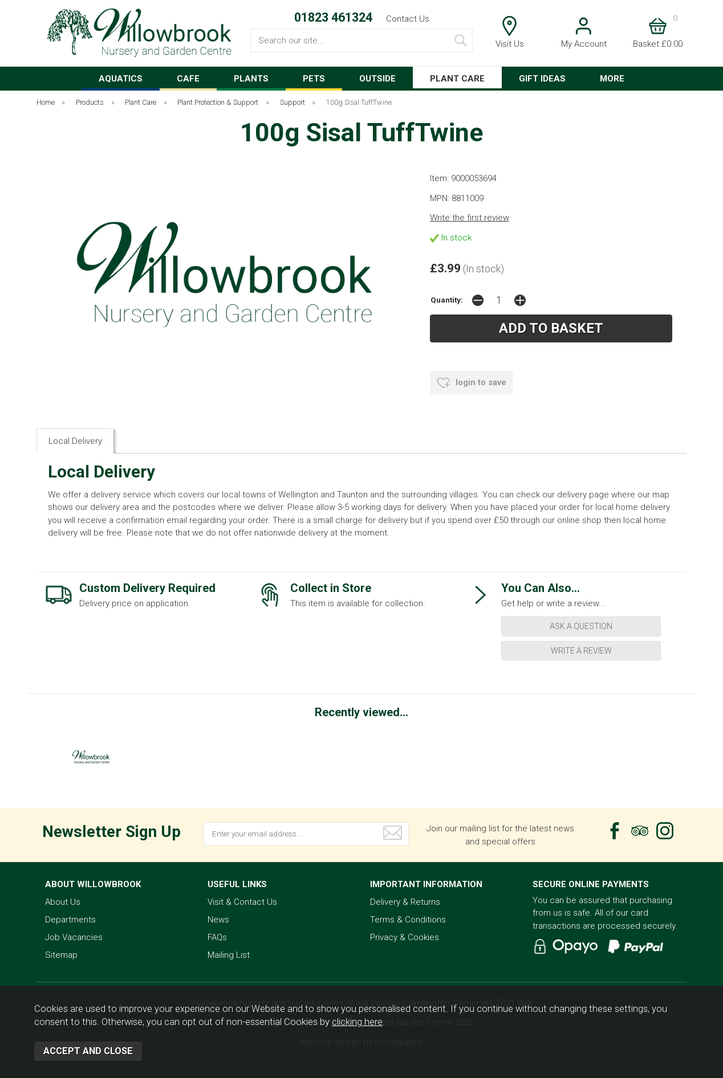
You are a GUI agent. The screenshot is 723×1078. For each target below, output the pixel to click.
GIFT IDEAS (542, 79)
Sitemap (61, 955)
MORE (612, 79)
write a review (581, 650)
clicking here (357, 1021)
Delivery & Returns (405, 902)
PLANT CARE (457, 79)
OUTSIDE (377, 79)
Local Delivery (75, 441)
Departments (70, 919)
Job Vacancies (74, 937)
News (218, 919)
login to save (471, 383)
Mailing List (229, 955)
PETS (314, 79)
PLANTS (251, 79)
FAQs (217, 937)
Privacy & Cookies (404, 937)
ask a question (581, 626)
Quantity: (446, 299)
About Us (62, 902)
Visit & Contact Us (242, 902)
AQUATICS (121, 79)
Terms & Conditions (408, 919)
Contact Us (407, 19)
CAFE (188, 79)
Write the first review (469, 218)
